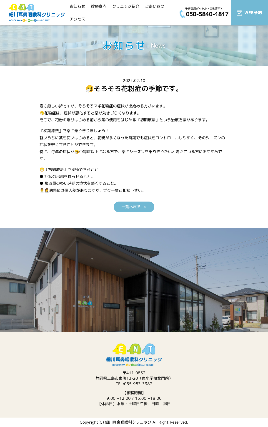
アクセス (77, 19)
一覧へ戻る (131, 206)
